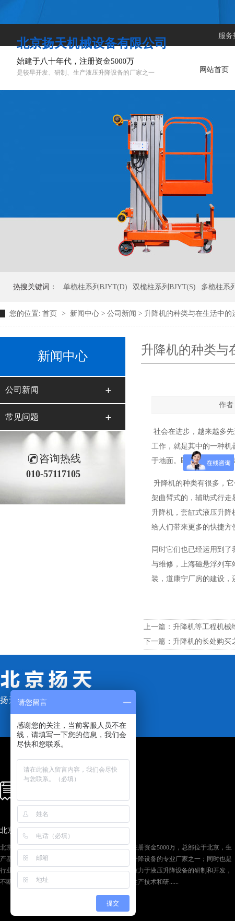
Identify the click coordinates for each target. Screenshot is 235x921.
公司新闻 (121, 313)
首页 (50, 313)
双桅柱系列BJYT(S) (164, 287)
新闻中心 (84, 313)
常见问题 (22, 416)
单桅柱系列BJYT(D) (95, 287)
